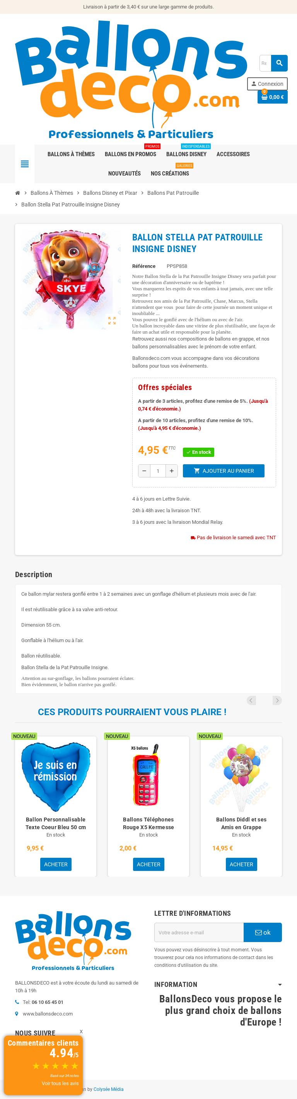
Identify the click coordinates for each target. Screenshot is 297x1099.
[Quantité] (158, 471)
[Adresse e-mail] (199, 932)
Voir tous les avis (60, 1083)
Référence (143, 266)
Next (277, 700)
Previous (266, 700)
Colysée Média (109, 1089)
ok (263, 932)
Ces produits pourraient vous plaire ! (132, 712)
